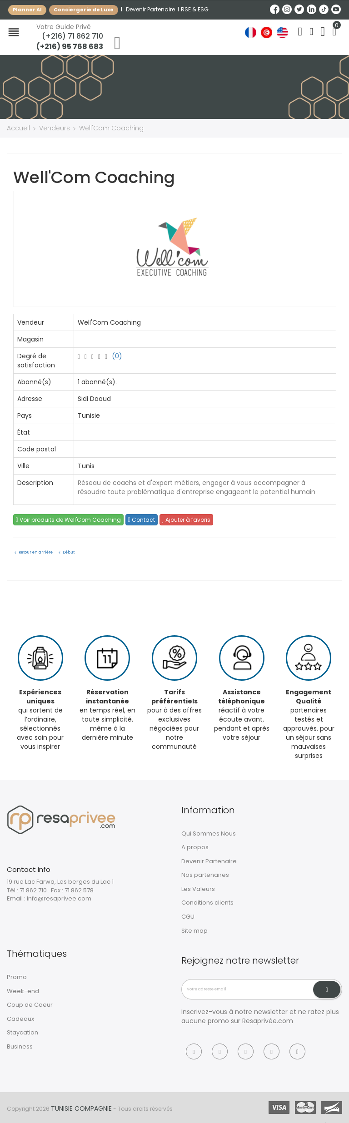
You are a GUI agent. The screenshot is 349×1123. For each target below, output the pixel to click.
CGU (187, 916)
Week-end (23, 991)
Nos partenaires (205, 875)
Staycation (22, 1032)
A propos (195, 847)
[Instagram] (220, 1051)
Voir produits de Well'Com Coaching (68, 520)
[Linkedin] (271, 1051)
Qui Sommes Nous (208, 833)
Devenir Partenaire (150, 9)
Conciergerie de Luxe (84, 9)
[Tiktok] (297, 1051)
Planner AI (27, 9)
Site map (194, 930)
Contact (141, 520)
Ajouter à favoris (186, 520)
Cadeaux (20, 1018)
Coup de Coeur (30, 1004)
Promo (17, 977)
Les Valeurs (198, 889)
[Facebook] (194, 1051)
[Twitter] (246, 1051)
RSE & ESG (195, 9)
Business (20, 1046)
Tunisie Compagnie (81, 1108)
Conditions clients (207, 902)
